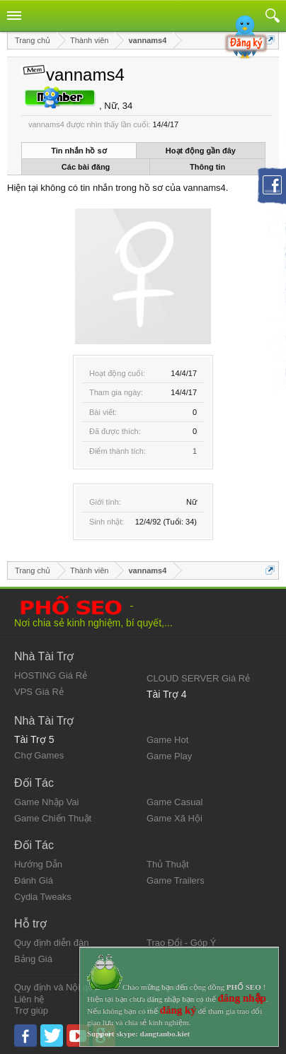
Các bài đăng (86, 167)
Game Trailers (176, 880)
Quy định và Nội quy (56, 987)
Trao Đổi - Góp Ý (182, 942)
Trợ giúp (31, 1010)
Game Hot (167, 739)
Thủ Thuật (168, 864)
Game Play (169, 756)
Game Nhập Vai (46, 802)
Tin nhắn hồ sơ (78, 150)
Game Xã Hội (174, 818)
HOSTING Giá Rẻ (50, 675)
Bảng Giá (33, 959)
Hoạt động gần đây (201, 150)
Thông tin (207, 167)
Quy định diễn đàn (51, 942)
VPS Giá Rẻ (39, 691)
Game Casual (174, 802)
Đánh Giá (33, 880)
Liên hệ (29, 999)
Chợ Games (39, 755)
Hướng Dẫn (38, 864)
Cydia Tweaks (43, 896)
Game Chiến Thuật (52, 818)
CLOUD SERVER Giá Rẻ (198, 678)
